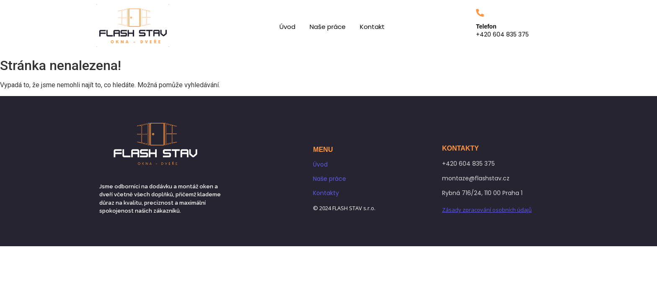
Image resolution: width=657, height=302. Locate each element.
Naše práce (328, 26)
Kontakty (326, 193)
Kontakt (372, 26)
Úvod (287, 26)
